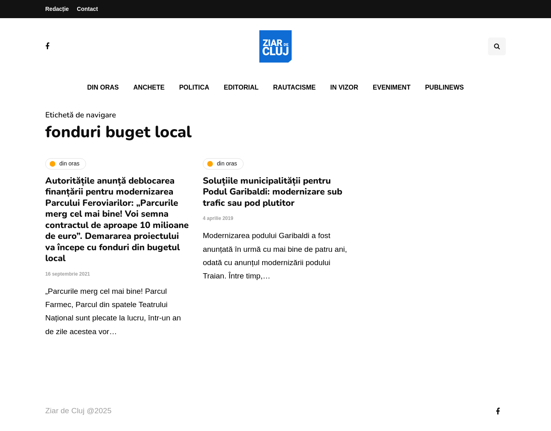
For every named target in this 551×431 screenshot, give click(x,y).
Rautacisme (294, 87)
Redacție (57, 9)
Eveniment (391, 87)
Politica (194, 87)
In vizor (344, 87)
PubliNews (444, 87)
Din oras (103, 87)
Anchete (148, 87)
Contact (87, 9)
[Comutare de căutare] (497, 46)
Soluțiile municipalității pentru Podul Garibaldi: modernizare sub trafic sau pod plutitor (272, 192)
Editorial (241, 87)
